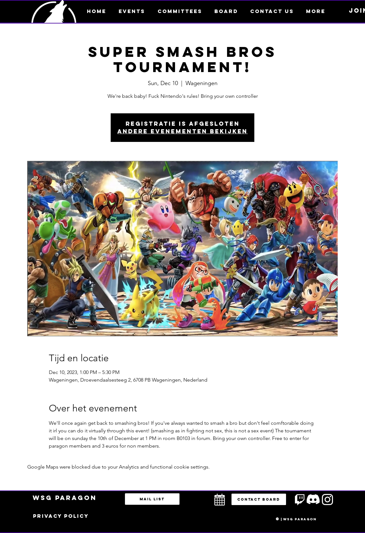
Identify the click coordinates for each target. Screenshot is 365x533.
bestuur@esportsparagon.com (112, 531)
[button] (315, 11)
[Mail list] (152, 499)
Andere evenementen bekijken (182, 131)
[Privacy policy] (60, 516)
